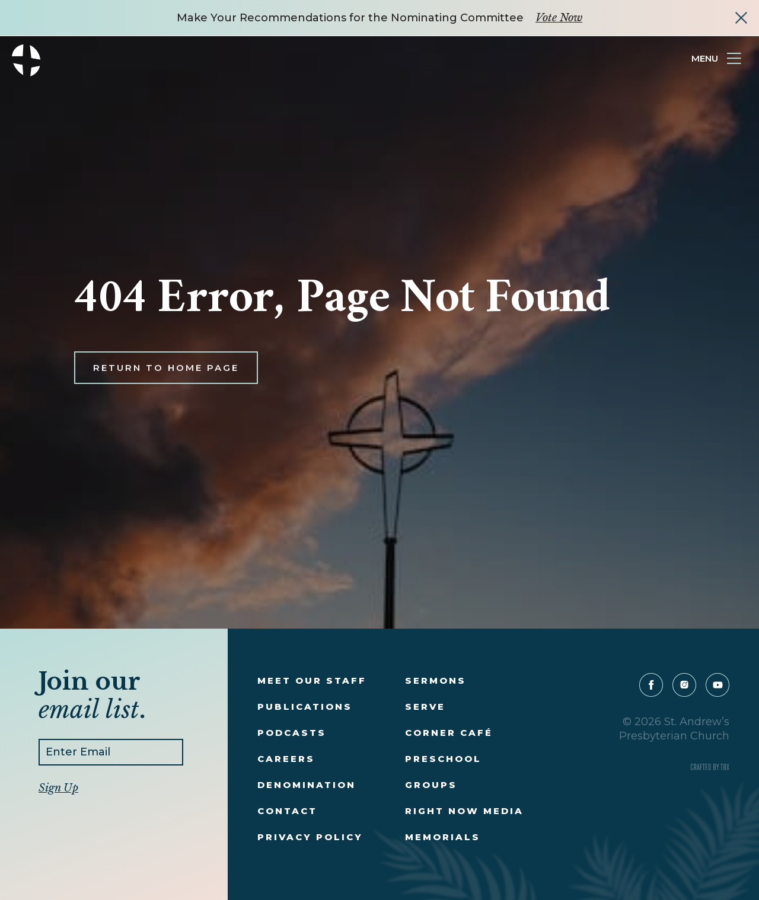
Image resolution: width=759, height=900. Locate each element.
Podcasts (291, 732)
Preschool (443, 758)
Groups (431, 784)
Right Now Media (464, 810)
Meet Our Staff (311, 680)
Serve (425, 706)
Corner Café (449, 732)
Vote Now (558, 17)
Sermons (435, 680)
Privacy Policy (310, 837)
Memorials (442, 837)
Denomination (306, 784)
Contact (287, 810)
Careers (286, 758)
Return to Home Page (166, 379)
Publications (304, 706)
